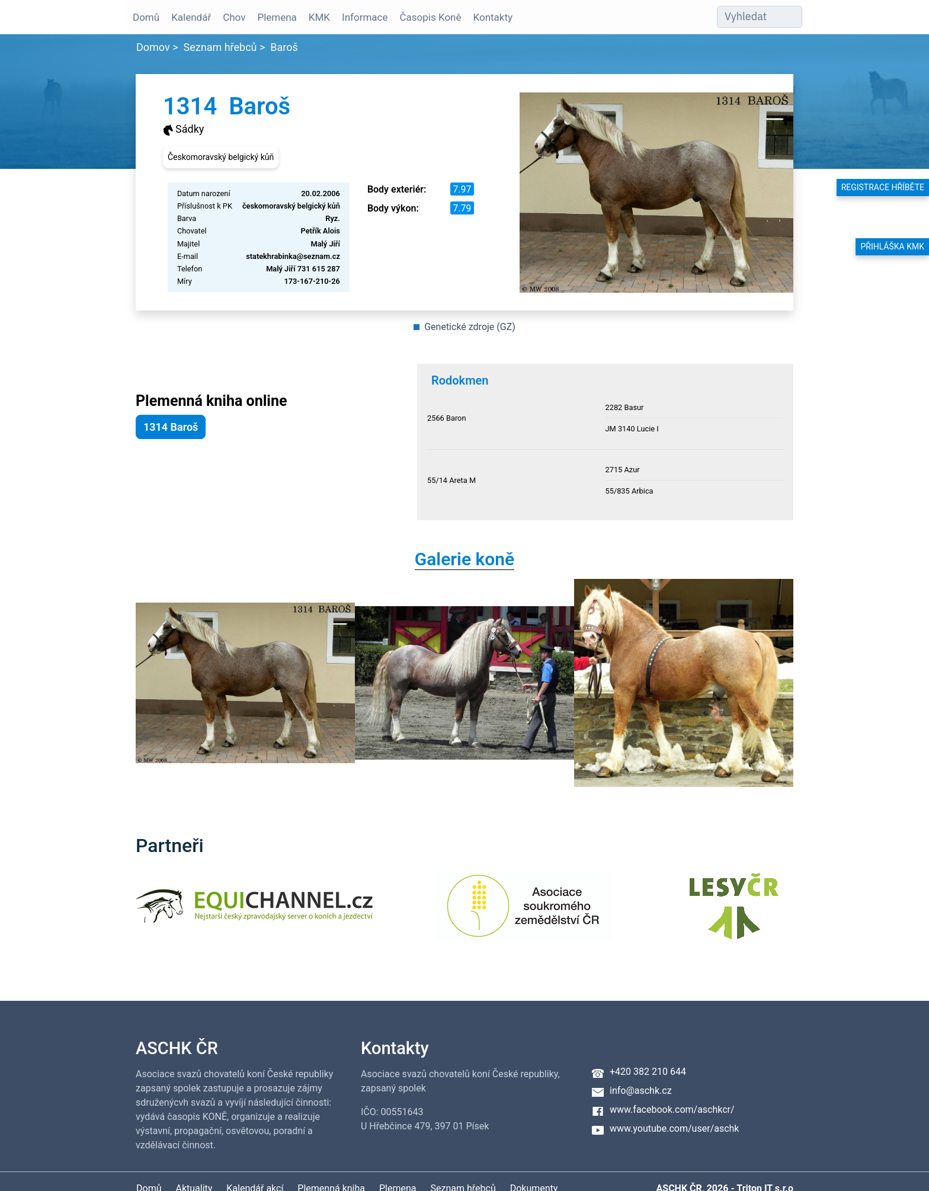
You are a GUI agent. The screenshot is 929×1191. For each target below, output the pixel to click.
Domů (146, 17)
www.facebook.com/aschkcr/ (672, 1109)
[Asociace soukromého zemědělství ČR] (524, 913)
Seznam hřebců (220, 47)
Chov (234, 17)
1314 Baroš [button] (170, 427)
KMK (319, 17)
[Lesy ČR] (734, 913)
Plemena (276, 17)
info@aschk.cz (641, 1090)
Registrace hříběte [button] (882, 187)
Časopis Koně (431, 17)
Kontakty (493, 17)
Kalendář (191, 17)
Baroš (284, 47)
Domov (153, 47)
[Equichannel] (254, 913)
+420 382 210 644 (648, 1071)
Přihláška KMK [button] (892, 246)
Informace (364, 17)
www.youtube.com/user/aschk (674, 1128)
